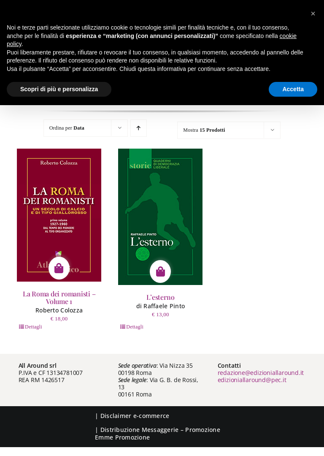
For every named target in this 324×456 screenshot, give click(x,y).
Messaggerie (160, 430)
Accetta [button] (293, 89)
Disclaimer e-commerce (135, 416)
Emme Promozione (122, 437)
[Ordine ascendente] (138, 128)
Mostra (204, 130)
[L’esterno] (160, 217)
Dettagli (33, 327)
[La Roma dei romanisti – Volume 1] (59, 215)
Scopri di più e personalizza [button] (59, 89)
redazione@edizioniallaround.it (261, 373)
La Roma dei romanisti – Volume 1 (59, 297)
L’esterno (160, 297)
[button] (313, 13)
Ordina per (66, 128)
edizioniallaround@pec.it (252, 380)
